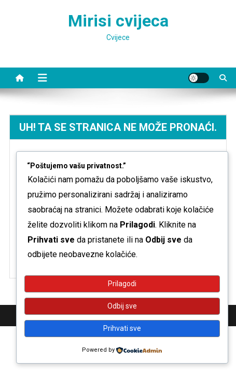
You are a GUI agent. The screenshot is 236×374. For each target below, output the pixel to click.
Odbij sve (122, 306)
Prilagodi (122, 283)
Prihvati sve (122, 328)
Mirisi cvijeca (118, 21)
